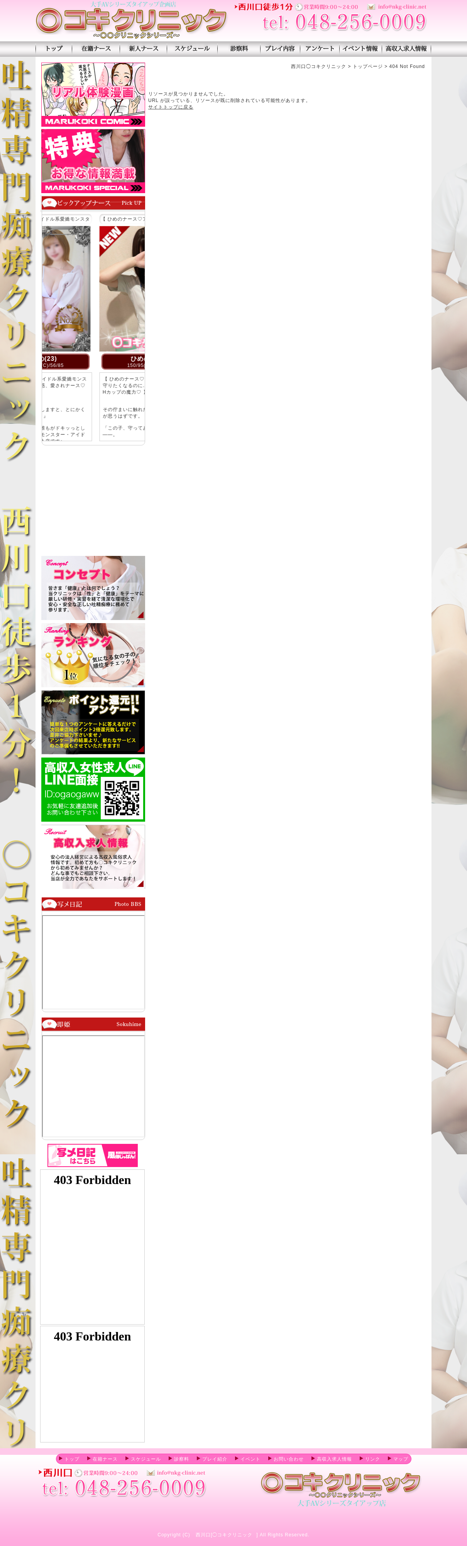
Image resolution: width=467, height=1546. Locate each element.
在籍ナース (96, 49)
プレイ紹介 (280, 49)
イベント (248, 1459)
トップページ (54, 49)
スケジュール (192, 49)
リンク (370, 1459)
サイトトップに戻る (170, 107)
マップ (398, 1459)
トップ (69, 1459)
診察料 (238, 49)
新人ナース (143, 49)
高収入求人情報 (406, 49)
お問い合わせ (286, 1459)
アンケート (320, 49)
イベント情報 (361, 49)
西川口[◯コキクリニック (224, 1535)
